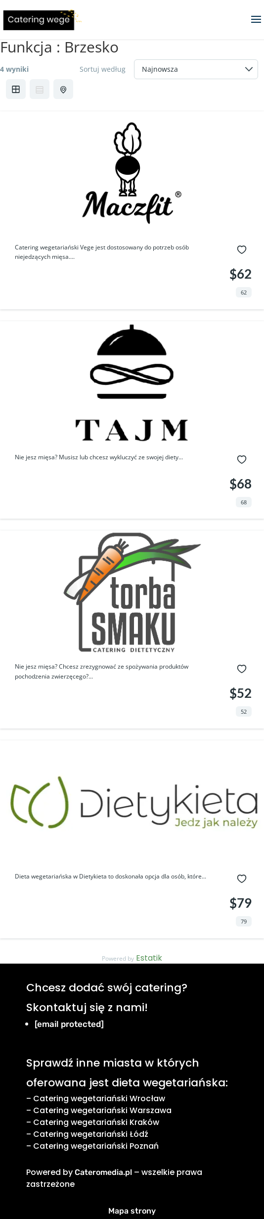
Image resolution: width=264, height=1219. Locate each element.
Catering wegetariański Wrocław (99, 1098)
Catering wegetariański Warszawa (102, 1110)
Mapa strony (132, 1211)
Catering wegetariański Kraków (96, 1122)
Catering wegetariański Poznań (96, 1146)
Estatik (149, 958)
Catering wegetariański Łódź (90, 1134)
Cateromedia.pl (103, 1172)
